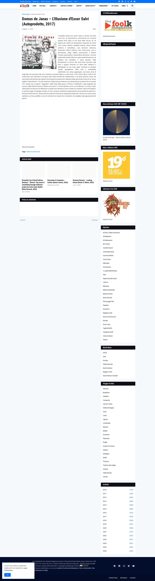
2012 (118, 497)
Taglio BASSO (107, 328)
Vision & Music (108, 336)
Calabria (106, 396)
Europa (105, 360)
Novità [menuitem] (78, 6)
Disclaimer (123, 578)
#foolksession (107, 240)
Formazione (107, 267)
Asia (104, 356)
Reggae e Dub (107, 313)
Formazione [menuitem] (103, 6)
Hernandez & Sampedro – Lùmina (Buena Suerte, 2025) (57, 181)
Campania (106, 400)
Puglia (105, 442)
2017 (118, 517)
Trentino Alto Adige (109, 465)
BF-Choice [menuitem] (115, 6)
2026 (118, 551)
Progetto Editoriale (25, 1)
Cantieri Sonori (108, 248)
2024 (118, 543)
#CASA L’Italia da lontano (111, 232)
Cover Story (107, 259)
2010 (118, 490)
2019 (118, 524)
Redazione (36, 1)
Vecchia (94, 220)
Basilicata (106, 392)
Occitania (106, 434)
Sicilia (105, 457)
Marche (105, 427)
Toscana (106, 461)
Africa (105, 353)
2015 (118, 509)
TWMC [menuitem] (124, 6)
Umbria (105, 469)
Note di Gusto (107, 298)
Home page (26, 14)
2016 (118, 513)
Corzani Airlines (108, 255)
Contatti (62, 1)
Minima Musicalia (109, 290)
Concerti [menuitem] (53, 6)
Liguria (105, 419)
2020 (118, 528)
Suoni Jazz (106, 324)
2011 (118, 494)
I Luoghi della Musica (110, 271)
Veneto (105, 477)
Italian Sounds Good (38, 14)
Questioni (106, 309)
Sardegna (106, 454)
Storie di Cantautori (109, 317)
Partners (69, 1)
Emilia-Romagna (108, 408)
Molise (105, 431)
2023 (118, 540)
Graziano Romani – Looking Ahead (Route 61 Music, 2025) (83, 181)
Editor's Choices (45, 1)
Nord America (107, 368)
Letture (105, 282)
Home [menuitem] (34, 6)
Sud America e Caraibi (110, 376)
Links (75, 1)
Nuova (23, 220)
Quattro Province (108, 446)
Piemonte (106, 438)
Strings (105, 320)
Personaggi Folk (108, 301)
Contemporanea (108, 252)
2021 (118, 532)
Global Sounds (108, 364)
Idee (104, 275)
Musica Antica (107, 294)
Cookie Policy (113, 578)
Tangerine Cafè (108, 332)
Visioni (105, 340)
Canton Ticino (107, 404)
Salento (105, 450)
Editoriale (106, 263)
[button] (127, 6)
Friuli (104, 412)
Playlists (106, 305)
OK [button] (7, 575)
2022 (118, 536)
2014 (118, 505)
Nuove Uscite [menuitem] (90, 6)
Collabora (55, 1)
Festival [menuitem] (42, 6)
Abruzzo (106, 389)
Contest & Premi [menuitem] (66, 6)
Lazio (105, 415)
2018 (118, 520)
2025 (118, 547)
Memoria (106, 286)
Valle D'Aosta (107, 473)
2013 (118, 501)
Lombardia (106, 423)
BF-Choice (106, 244)
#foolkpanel (107, 236)
